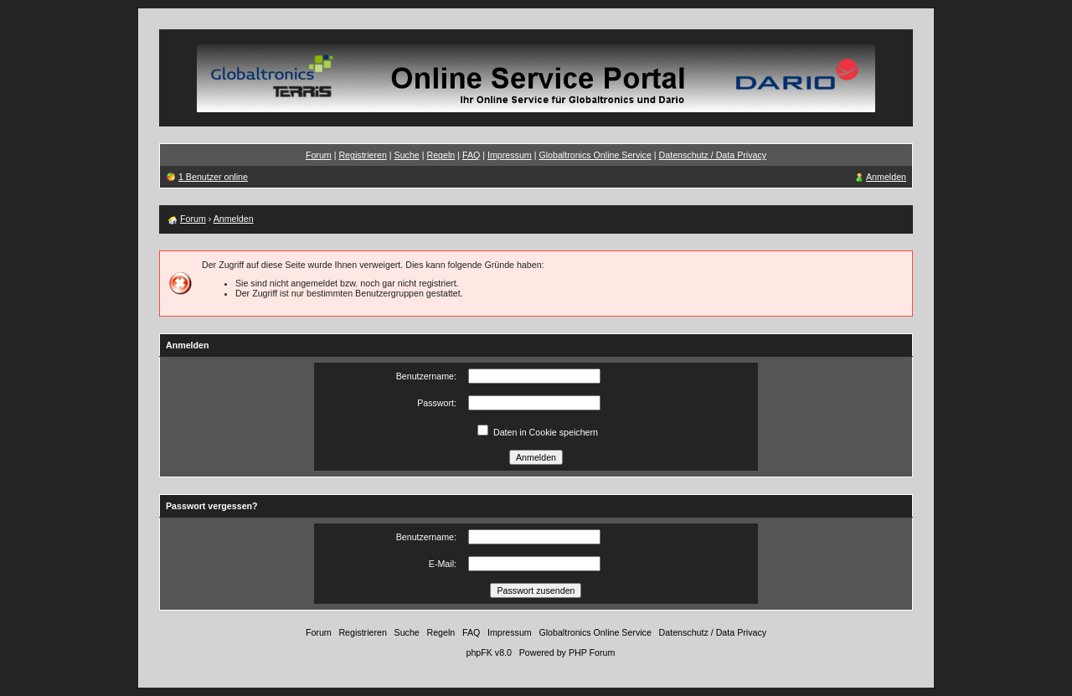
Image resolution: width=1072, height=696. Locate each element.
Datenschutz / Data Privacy (713, 155)
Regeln (440, 155)
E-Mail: (442, 564)
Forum (319, 155)
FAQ (471, 155)
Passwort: (436, 403)
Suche (407, 155)
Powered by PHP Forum (567, 652)
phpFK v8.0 (489, 652)
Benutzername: (426, 376)
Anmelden (886, 177)
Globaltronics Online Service (595, 155)
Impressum (509, 155)
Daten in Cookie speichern (545, 432)
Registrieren (362, 155)
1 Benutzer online (213, 177)
